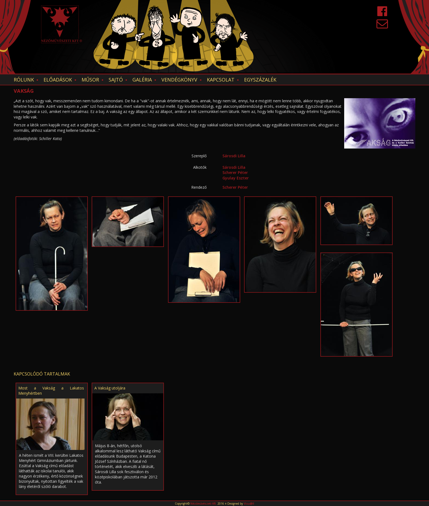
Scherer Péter (235, 172)
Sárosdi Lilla (233, 155)
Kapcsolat (220, 79)
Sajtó (116, 79)
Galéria (142, 79)
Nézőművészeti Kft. (203, 503)
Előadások (58, 79)
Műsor (90, 79)
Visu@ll (249, 503)
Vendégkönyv (179, 79)
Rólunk (24, 79)
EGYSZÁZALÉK (260, 79)
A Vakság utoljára (109, 388)
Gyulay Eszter (235, 178)
